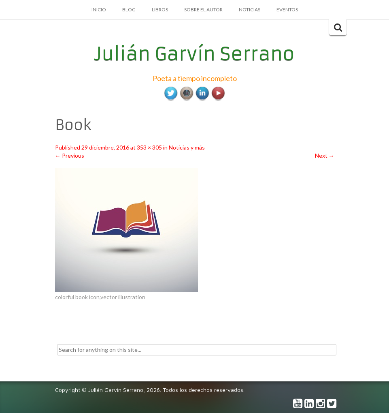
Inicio (98, 9)
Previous (69, 155)
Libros (160, 9)
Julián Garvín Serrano (194, 54)
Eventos (287, 9)
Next (324, 155)
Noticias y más (187, 147)
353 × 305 (149, 147)
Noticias (249, 9)
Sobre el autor (203, 9)
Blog (129, 9)
